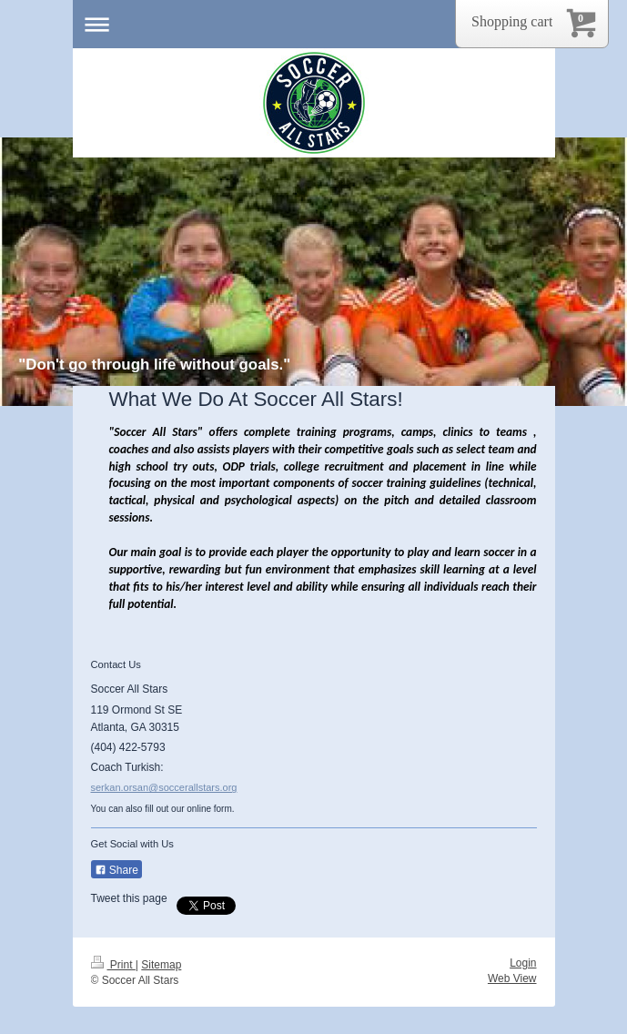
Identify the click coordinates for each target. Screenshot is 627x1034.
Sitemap (161, 964)
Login (523, 963)
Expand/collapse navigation (314, 24)
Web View (512, 978)
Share (116, 870)
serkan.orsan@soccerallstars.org (164, 787)
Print (113, 964)
